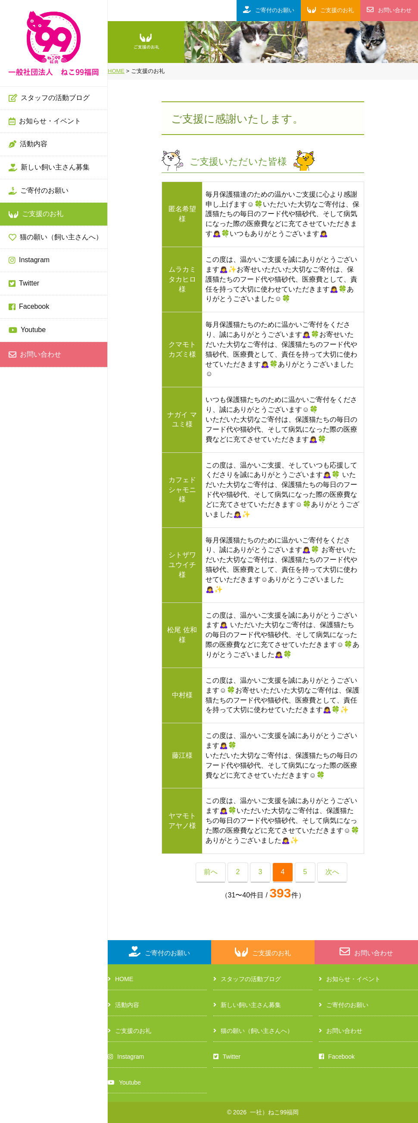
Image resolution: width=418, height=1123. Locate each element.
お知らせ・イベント (45, 121)
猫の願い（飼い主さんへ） (56, 237)
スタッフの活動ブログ (49, 98)
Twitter (24, 284)
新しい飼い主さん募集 (49, 168)
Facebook (29, 307)
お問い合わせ (35, 355)
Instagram (29, 260)
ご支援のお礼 (36, 214)
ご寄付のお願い (39, 191)
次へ (332, 871)
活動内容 (28, 144)
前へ (211, 871)
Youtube (27, 330)
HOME (120, 979)
